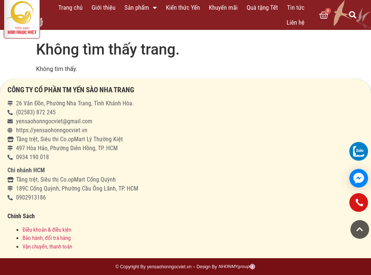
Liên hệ (295, 22)
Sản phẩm (140, 8)
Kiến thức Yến (183, 7)
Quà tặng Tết (262, 7)
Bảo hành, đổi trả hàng (46, 238)
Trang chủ (70, 7)
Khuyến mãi (223, 7)
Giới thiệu (103, 7)
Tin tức (295, 7)
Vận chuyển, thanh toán (47, 246)
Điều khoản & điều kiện (46, 229)
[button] (359, 229)
